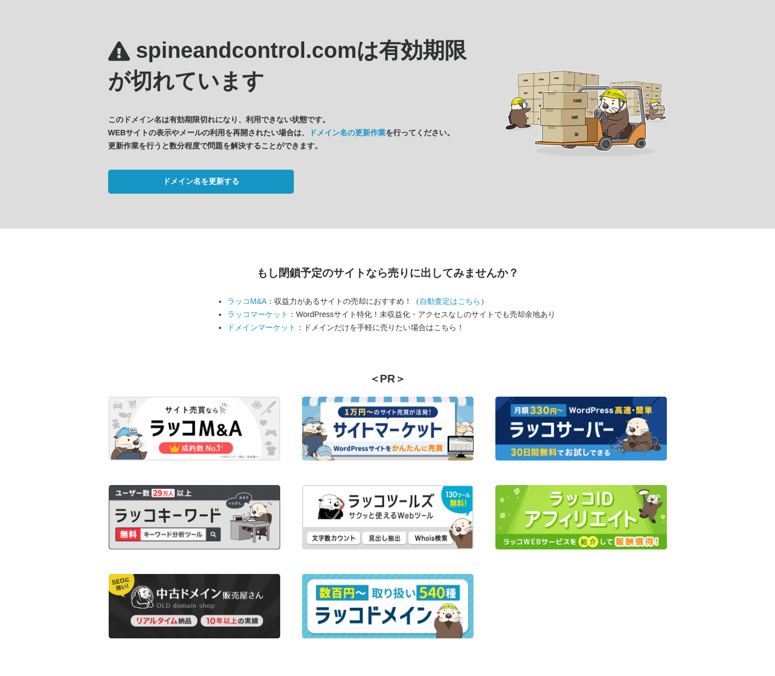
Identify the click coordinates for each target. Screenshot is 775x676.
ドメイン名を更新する (201, 181)
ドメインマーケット (261, 327)
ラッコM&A (247, 301)
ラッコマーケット (257, 314)
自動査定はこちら (450, 301)
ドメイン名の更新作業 (347, 132)
